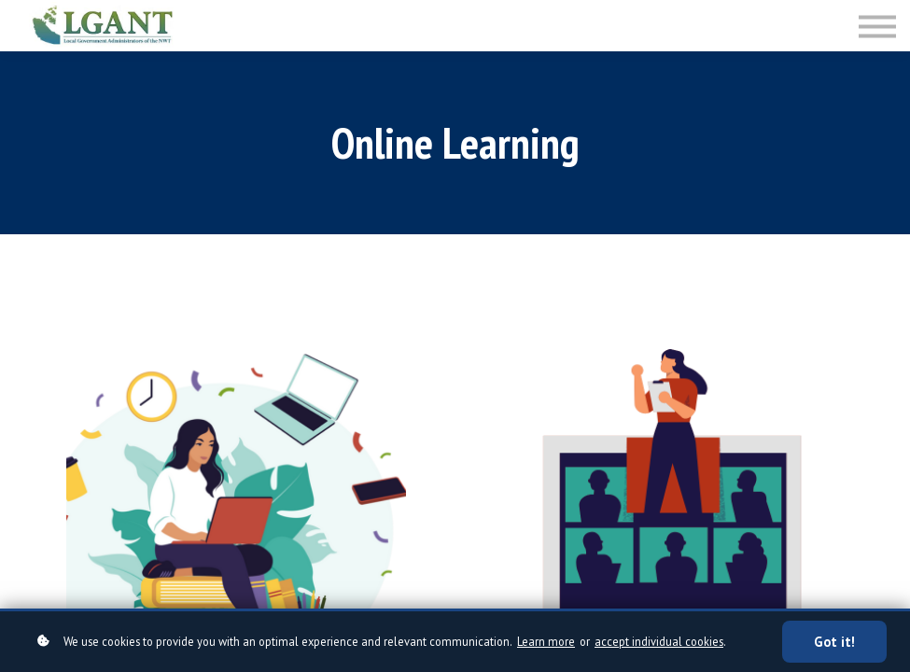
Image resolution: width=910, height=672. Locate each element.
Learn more (546, 641)
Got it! (834, 642)
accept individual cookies (659, 641)
